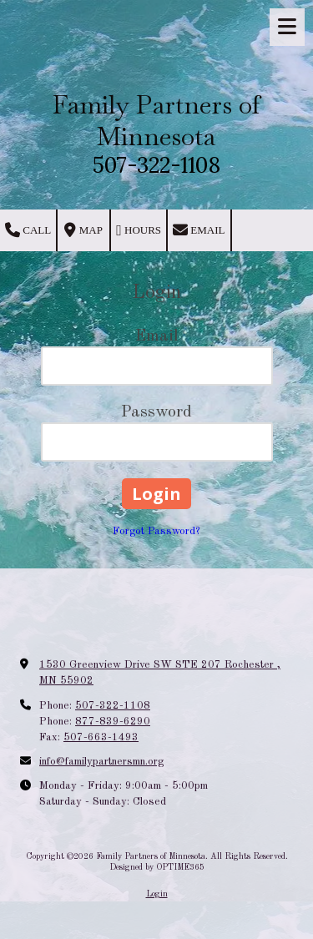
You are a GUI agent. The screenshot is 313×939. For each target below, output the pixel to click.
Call (28, 230)
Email (199, 230)
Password (156, 412)
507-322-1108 (112, 705)
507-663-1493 (101, 737)
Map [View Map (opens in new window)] (83, 230)
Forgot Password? (156, 531)
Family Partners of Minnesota (156, 120)
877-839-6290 (112, 721)
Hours (138, 230)
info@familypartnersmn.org (101, 761)
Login (157, 894)
